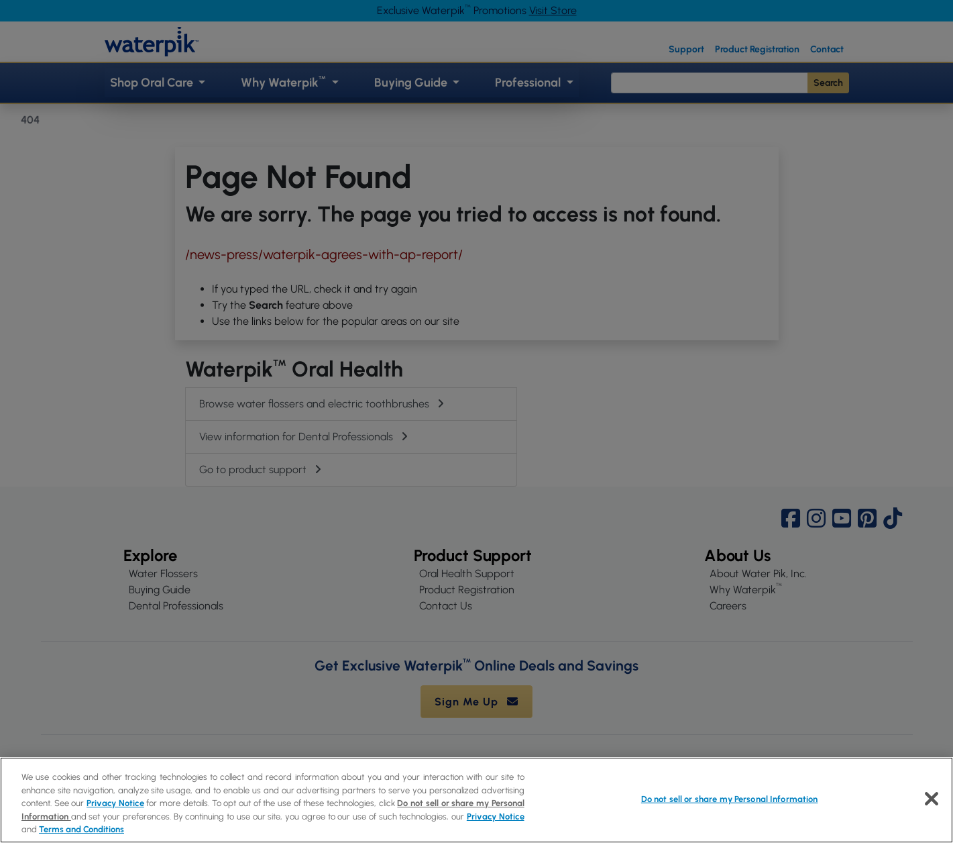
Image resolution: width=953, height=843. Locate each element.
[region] (476, 800)
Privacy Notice (115, 803)
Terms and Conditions (81, 829)
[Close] (931, 798)
